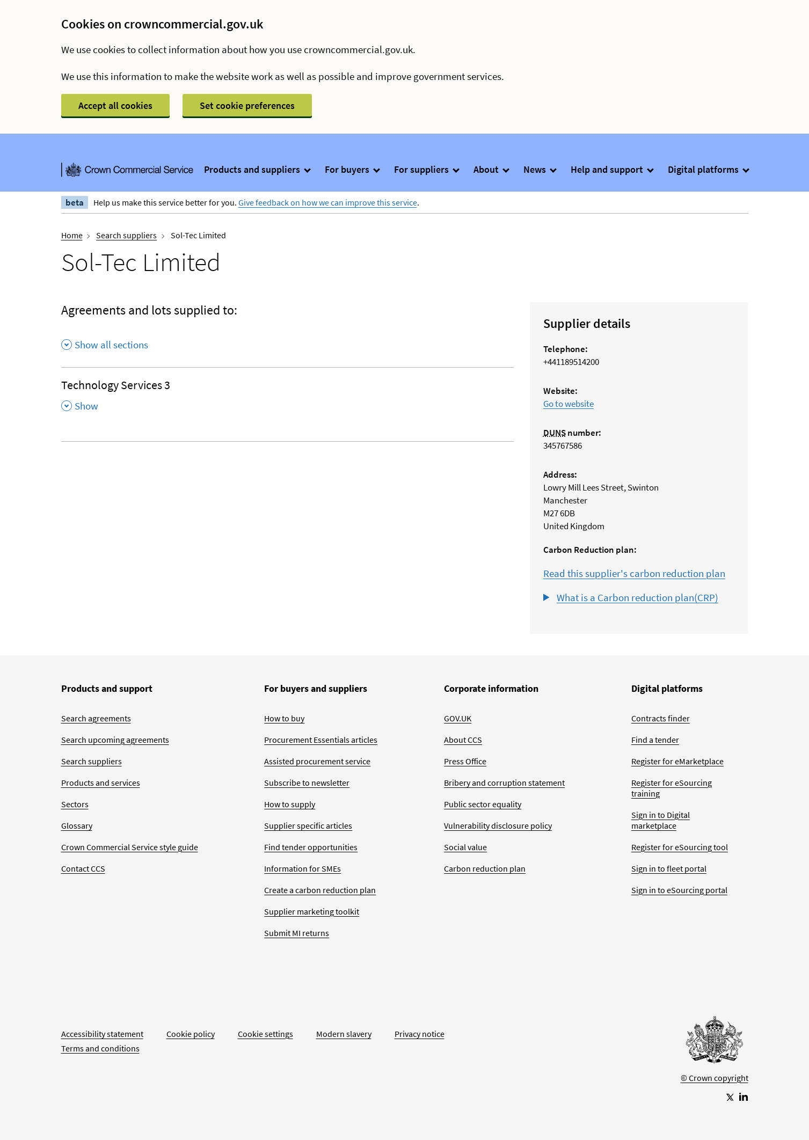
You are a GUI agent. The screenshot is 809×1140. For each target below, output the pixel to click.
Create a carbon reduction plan (320, 890)
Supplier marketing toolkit (311, 911)
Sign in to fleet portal (668, 868)
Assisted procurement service (317, 761)
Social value (465, 847)
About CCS (463, 739)
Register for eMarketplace (677, 761)
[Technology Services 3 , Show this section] (287, 398)
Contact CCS (83, 868)
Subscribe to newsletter (306, 782)
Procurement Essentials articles (320, 739)
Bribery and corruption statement (504, 782)
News (539, 170)
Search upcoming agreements (115, 739)
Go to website (568, 404)
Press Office (465, 761)
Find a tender (655, 739)
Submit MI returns (296, 932)
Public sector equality (482, 804)
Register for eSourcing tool (679, 847)
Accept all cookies (115, 105)
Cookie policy (190, 1033)
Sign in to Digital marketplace (660, 820)
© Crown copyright (714, 1077)
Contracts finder (660, 718)
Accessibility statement (102, 1033)
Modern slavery (343, 1033)
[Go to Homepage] (714, 1042)
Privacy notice (419, 1033)
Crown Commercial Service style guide (129, 847)
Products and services (100, 782)
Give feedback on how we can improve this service (327, 202)
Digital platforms (708, 170)
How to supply (289, 804)
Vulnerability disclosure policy (498, 825)
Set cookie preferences (247, 105)
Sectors (75, 804)
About (490, 170)
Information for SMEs (302, 868)
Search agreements (96, 718)
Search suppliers (126, 235)
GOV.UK (457, 718)
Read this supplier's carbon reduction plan (634, 573)
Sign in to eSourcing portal (679, 890)
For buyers (352, 170)
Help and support (612, 170)
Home (72, 235)
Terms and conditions (100, 1048)
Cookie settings (265, 1033)
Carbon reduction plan (485, 868)
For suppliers (426, 170)
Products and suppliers (257, 170)
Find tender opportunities (311, 847)
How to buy (284, 718)
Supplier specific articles (308, 825)
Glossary (76, 825)
